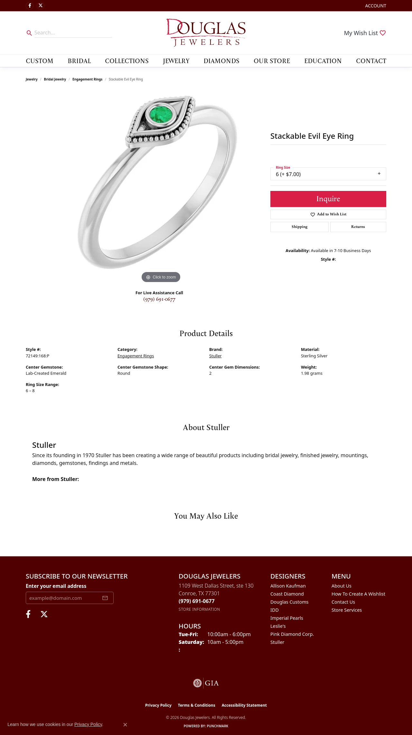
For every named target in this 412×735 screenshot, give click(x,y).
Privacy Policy (158, 705)
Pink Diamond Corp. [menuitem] (292, 634)
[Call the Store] (197, 601)
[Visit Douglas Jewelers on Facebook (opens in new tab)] (29, 6)
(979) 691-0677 (159, 299)
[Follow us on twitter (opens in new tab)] (40, 6)
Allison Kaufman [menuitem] (288, 586)
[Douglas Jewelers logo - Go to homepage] (206, 32)
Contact (371, 60)
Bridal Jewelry (55, 79)
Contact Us (343, 602)
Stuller (215, 356)
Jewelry (176, 60)
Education (323, 60)
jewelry (32, 79)
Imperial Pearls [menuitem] (286, 618)
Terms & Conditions (196, 705)
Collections (127, 60)
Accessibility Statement (244, 705)
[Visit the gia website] (206, 683)
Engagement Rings (87, 79)
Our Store (272, 60)
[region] (161, 188)
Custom (39, 60)
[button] (375, 5)
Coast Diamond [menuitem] (287, 594)
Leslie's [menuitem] (278, 626)
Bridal (79, 60)
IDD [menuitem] (274, 610)
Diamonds (221, 60)
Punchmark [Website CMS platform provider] (218, 726)
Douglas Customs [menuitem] (289, 602)
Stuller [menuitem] (277, 642)
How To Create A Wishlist (358, 594)
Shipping (299, 226)
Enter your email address (56, 586)
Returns (358, 226)
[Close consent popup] (125, 725)
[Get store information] (199, 609)
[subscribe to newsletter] (105, 598)
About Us (341, 586)
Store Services (347, 610)
